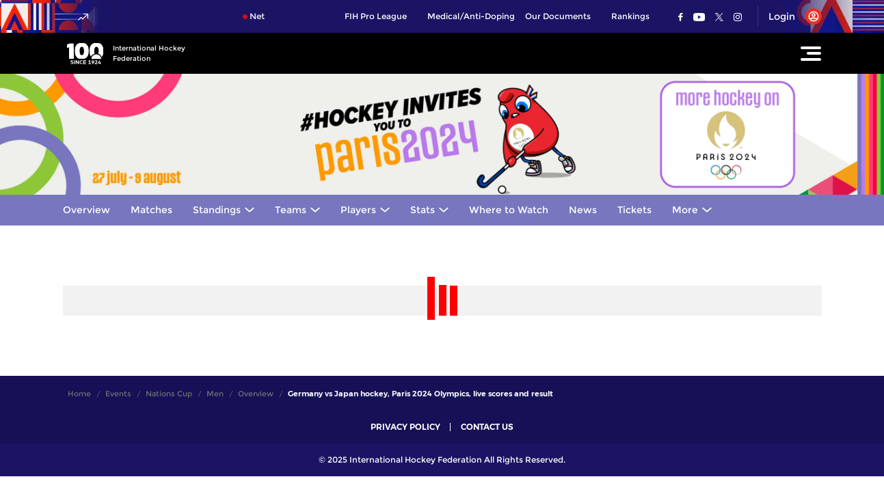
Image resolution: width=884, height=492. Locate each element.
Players (358, 210)
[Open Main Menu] (810, 53)
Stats (422, 210)
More (685, 210)
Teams (290, 210)
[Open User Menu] (790, 16)
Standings (217, 210)
